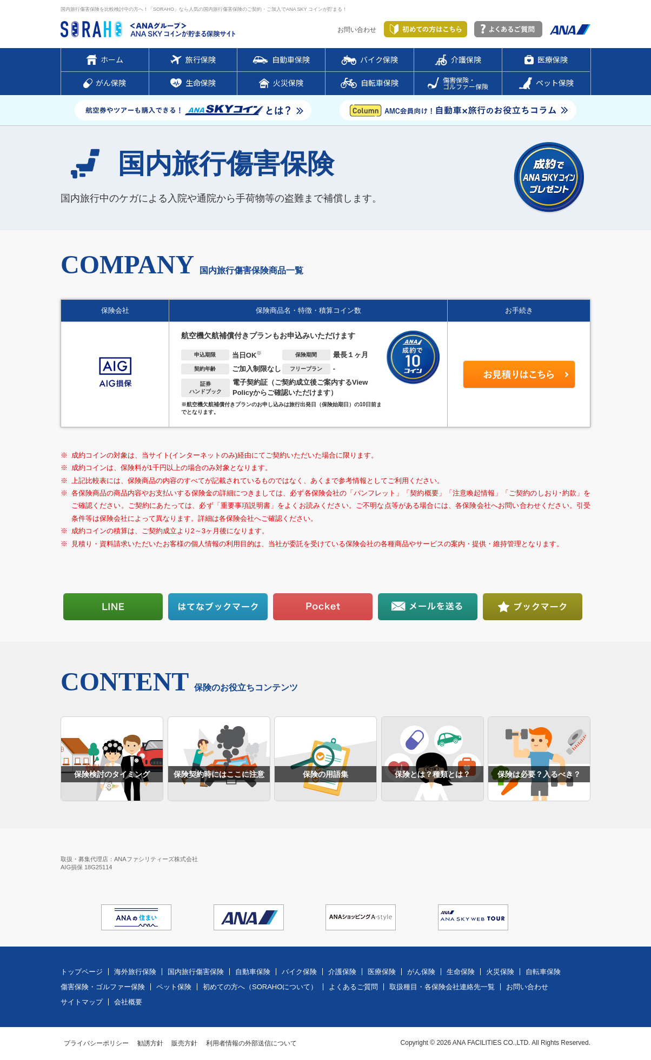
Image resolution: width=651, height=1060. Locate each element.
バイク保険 (299, 972)
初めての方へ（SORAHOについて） (260, 987)
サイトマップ (82, 1002)
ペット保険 (173, 987)
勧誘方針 (150, 1043)
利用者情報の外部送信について (251, 1043)
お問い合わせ (356, 29)
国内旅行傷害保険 (196, 972)
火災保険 (500, 972)
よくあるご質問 (353, 987)
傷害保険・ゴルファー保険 (103, 987)
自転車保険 (543, 972)
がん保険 (421, 972)
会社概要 (128, 1002)
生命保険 (461, 972)
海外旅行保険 (135, 972)
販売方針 (184, 1043)
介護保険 (342, 972)
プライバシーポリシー (96, 1043)
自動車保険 (252, 972)
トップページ (82, 972)
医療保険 (382, 972)
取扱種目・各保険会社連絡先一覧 (442, 987)
